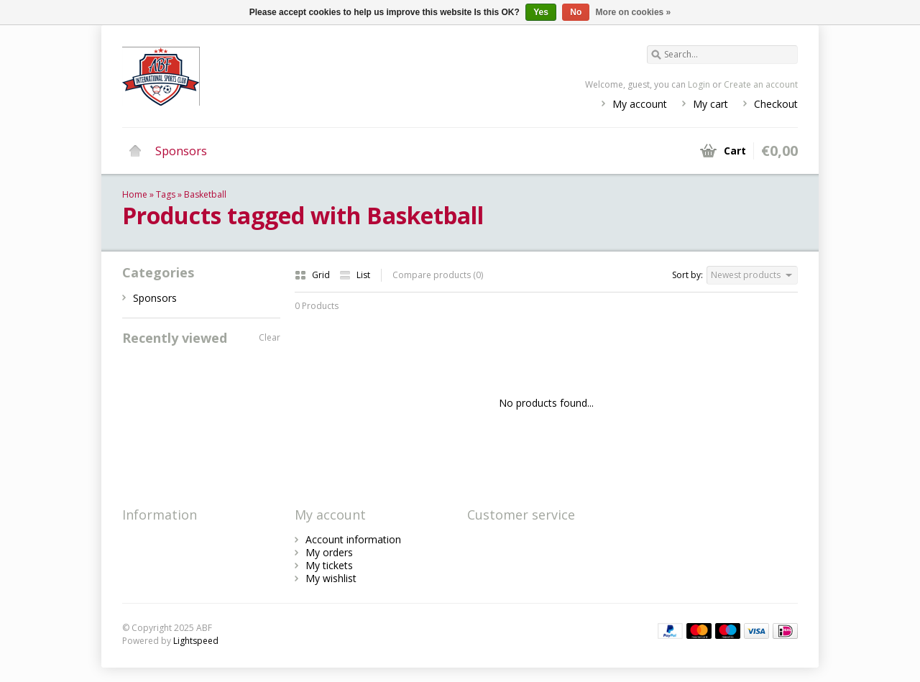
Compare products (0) (437, 275)
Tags (165, 194)
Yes (540, 12)
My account (639, 104)
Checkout (776, 104)
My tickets (329, 565)
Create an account (761, 84)
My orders (329, 552)
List (354, 275)
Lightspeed (195, 641)
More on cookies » (633, 12)
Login (699, 84)
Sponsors (181, 151)
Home (135, 150)
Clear (269, 337)
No (575, 12)
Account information (353, 539)
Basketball (205, 194)
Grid (313, 275)
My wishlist (330, 578)
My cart (710, 104)
